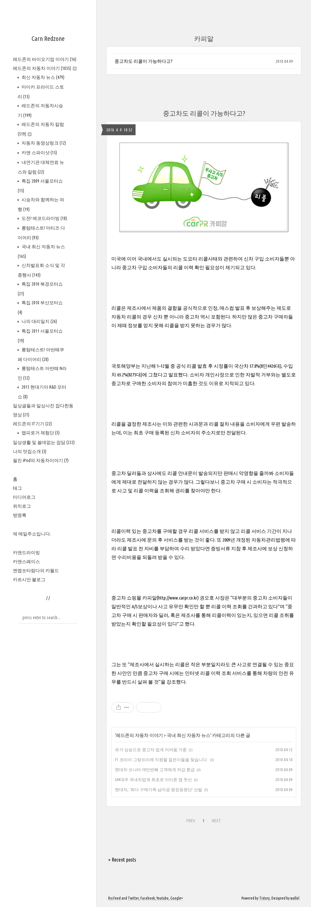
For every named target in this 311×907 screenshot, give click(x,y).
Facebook (147, 898)
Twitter (133, 898)
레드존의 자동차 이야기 (45, 68)
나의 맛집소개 (29, 451)
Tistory (264, 898)
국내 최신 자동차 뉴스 (188, 735)
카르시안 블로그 (29, 579)
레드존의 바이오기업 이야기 (44, 59)
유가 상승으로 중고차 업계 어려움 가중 (151, 749)
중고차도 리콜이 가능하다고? (144, 61)
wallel (294, 898)
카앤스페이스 (26, 561)
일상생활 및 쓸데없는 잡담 (44, 442)
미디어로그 (24, 497)
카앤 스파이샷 (39, 152)
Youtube (162, 898)
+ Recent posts (122, 860)
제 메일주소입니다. (32, 533)
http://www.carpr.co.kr (177, 597)
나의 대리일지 (39, 321)
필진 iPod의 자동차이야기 (41, 460)
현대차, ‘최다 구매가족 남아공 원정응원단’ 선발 (158, 789)
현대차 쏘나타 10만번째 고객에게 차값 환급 (155, 769)
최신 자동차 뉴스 (42, 77)
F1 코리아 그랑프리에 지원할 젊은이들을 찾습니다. (161, 759)
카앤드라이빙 (26, 552)
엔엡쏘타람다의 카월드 (36, 570)
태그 (17, 488)
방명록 (19, 515)
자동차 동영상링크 (43, 143)
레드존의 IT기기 (32, 423)
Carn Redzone (48, 38)
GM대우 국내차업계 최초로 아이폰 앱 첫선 (153, 779)
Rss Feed (114, 898)
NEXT (216, 820)
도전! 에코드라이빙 (44, 218)
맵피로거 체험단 (40, 432)
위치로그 (22, 506)
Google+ (176, 898)
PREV (190, 820)
